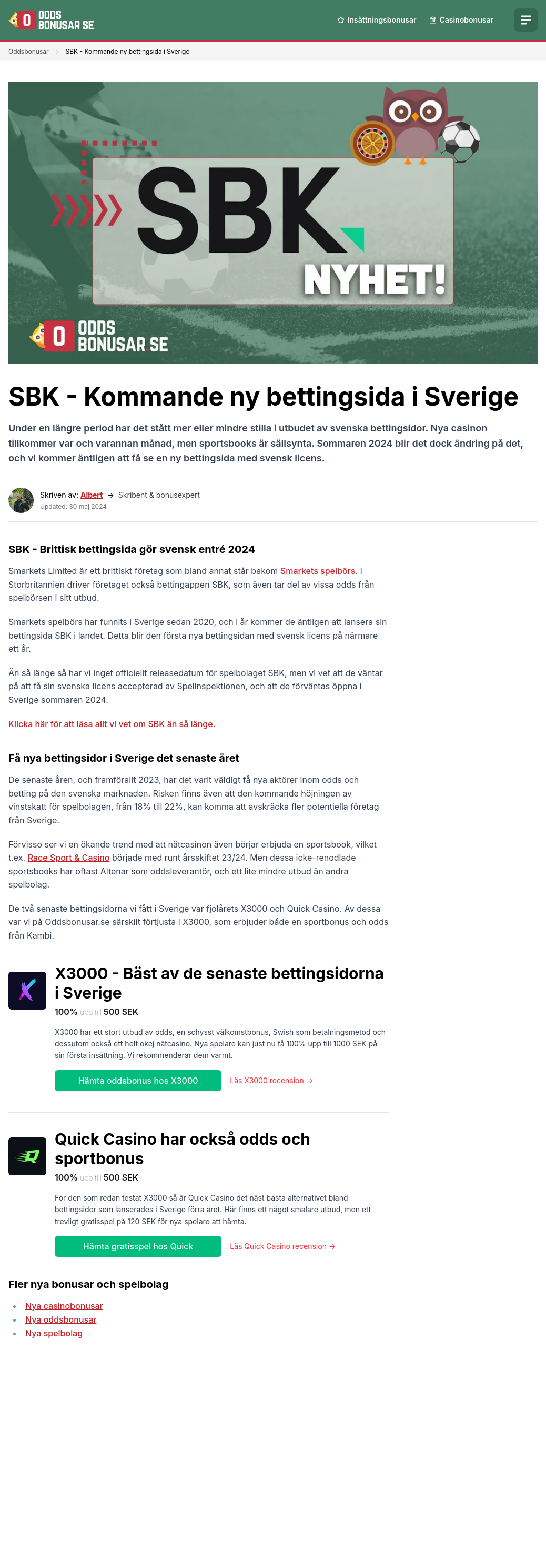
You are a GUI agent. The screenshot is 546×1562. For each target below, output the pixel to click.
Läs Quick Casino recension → (283, 1246)
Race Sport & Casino (69, 857)
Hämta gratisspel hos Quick (138, 1246)
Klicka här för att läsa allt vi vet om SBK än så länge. (111, 724)
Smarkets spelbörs (318, 571)
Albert (91, 494)
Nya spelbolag (54, 1333)
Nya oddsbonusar (60, 1319)
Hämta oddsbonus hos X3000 (138, 1080)
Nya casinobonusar (64, 1306)
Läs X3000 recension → (271, 1080)
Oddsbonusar (28, 51)
